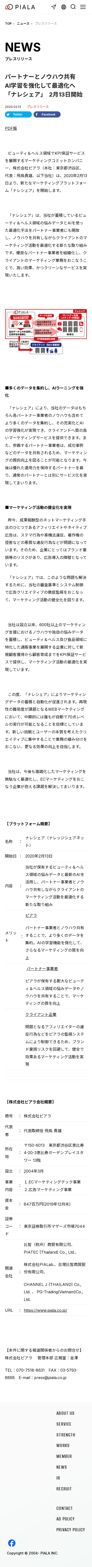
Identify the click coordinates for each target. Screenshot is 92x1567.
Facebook (11, 1543)
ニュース (23, 23)
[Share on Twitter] (18, 114)
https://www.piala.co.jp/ (45, 1310)
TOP (8, 23)
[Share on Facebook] (47, 114)
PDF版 (11, 128)
